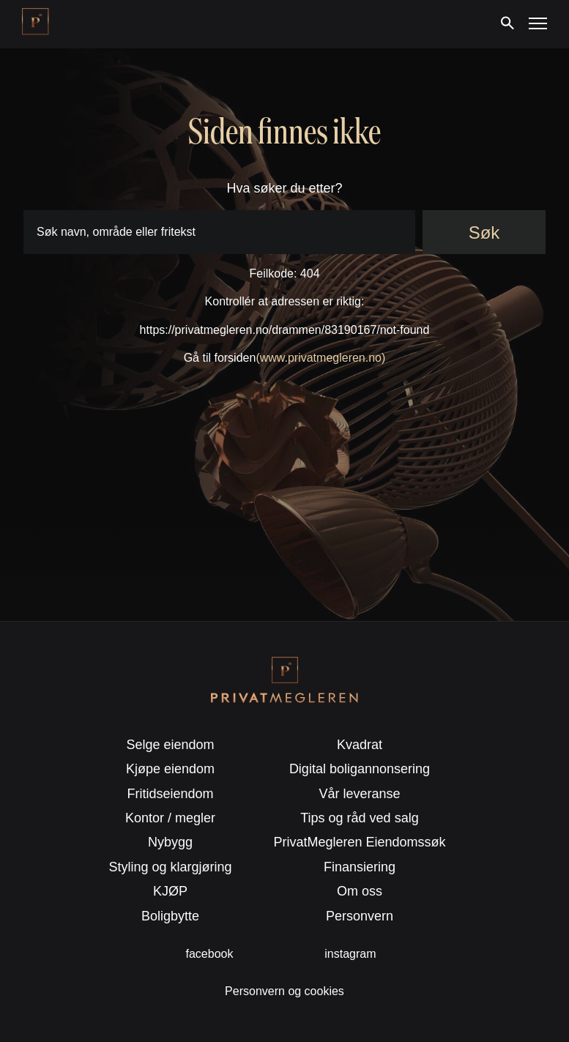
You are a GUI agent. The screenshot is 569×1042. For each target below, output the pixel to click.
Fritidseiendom (170, 793)
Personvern (359, 916)
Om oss (359, 891)
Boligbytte (170, 916)
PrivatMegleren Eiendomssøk (359, 842)
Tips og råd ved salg (359, 818)
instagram (350, 954)
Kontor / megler (170, 818)
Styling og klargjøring (170, 867)
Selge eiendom (170, 744)
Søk (484, 232)
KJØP (170, 891)
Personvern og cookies (284, 991)
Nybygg (170, 842)
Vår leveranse (359, 793)
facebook (210, 954)
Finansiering (359, 867)
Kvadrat (359, 744)
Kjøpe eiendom (170, 769)
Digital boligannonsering (359, 769)
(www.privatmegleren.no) (320, 357)
